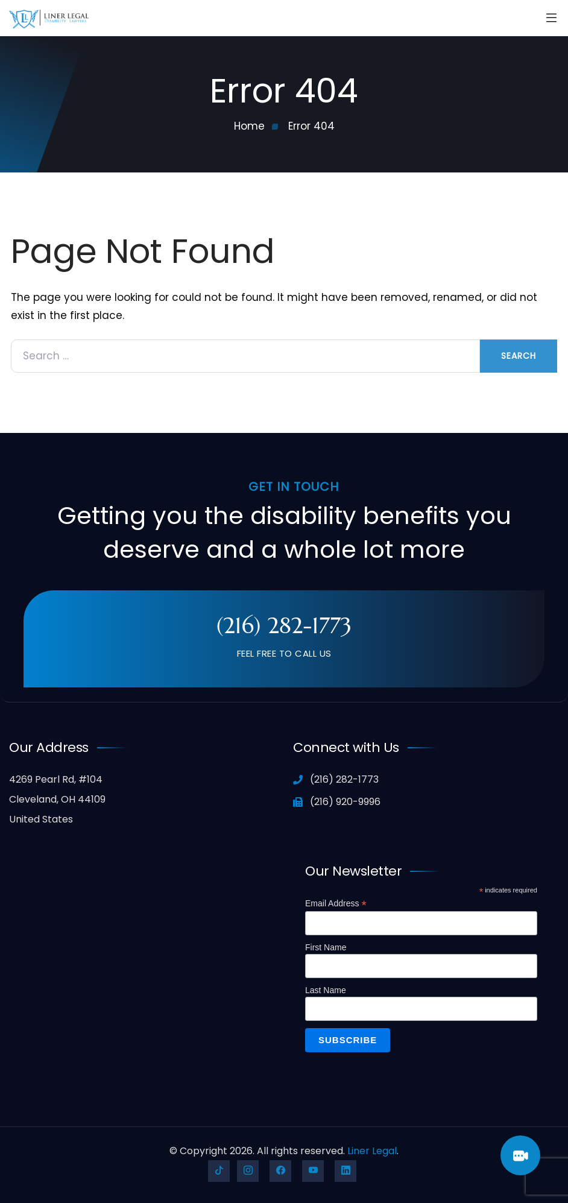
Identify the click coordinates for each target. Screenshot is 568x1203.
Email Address (336, 903)
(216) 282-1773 (284, 625)
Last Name (325, 990)
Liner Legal (372, 1151)
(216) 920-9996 (336, 802)
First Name (325, 947)
